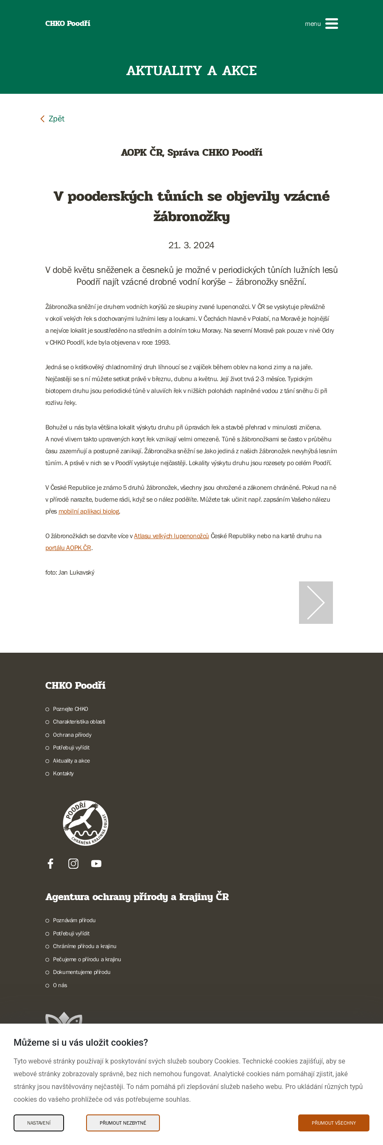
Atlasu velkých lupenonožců (171, 535)
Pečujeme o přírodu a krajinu (87, 959)
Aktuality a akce (71, 760)
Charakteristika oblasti (79, 721)
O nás (60, 985)
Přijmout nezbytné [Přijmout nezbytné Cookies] (123, 1123)
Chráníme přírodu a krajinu (85, 946)
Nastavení (38, 1123)
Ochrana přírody (72, 734)
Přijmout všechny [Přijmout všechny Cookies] (334, 1123)
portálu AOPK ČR (68, 547)
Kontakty (63, 773)
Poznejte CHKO (70, 708)
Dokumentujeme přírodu (82, 971)
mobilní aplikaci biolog (89, 511)
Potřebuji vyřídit (71, 747)
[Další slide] (316, 602)
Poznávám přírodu (74, 920)
